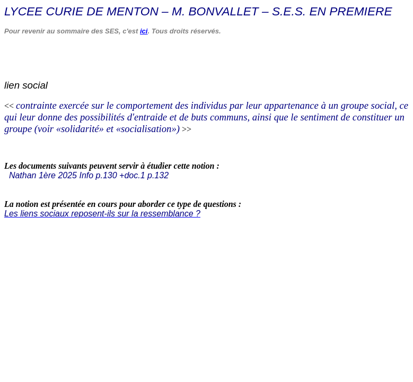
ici (143, 31)
